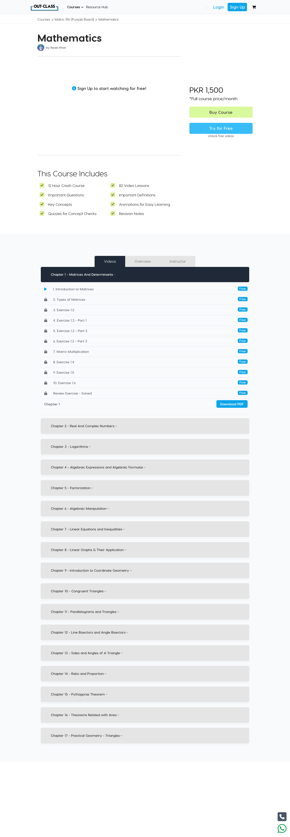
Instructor (178, 261)
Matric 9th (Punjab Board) (74, 19)
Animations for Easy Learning (144, 204)
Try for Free (221, 128)
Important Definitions (137, 195)
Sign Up (237, 6)
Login (218, 6)
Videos (110, 261)
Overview (143, 261)
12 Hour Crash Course (66, 185)
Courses (75, 7)
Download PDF (232, 404)
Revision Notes (131, 213)
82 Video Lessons (134, 185)
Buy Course (221, 112)
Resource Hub (97, 7)
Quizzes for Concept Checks (72, 213)
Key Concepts (60, 204)
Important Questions (66, 195)
